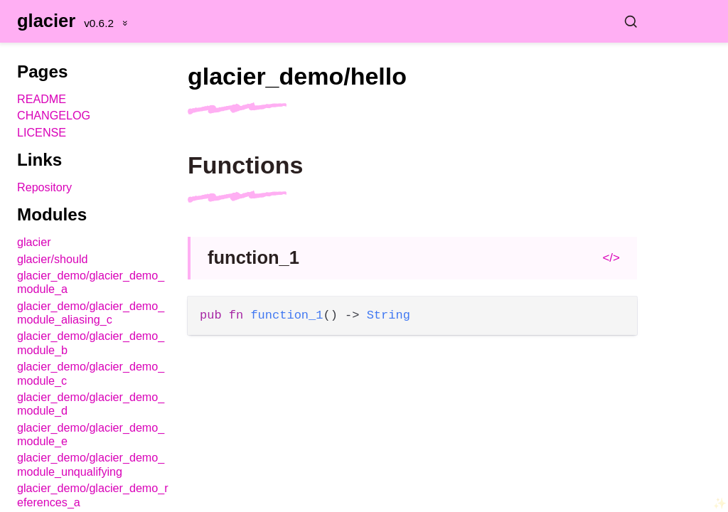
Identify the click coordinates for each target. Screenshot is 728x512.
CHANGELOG (53, 115)
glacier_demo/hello (297, 76)
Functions (245, 164)
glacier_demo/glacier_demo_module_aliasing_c (90, 312)
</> (611, 258)
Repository (44, 187)
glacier (46, 21)
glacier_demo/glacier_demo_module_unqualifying (90, 464)
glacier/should (52, 258)
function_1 (253, 257)
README (41, 98)
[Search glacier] (421, 21)
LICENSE (41, 132)
